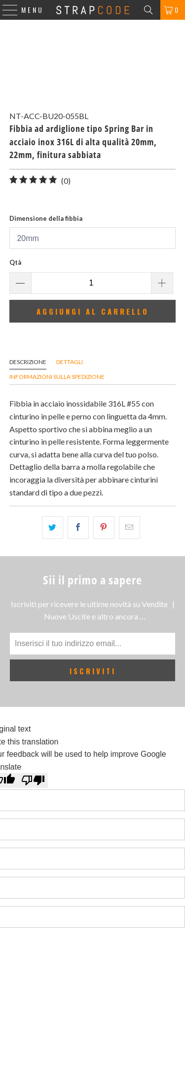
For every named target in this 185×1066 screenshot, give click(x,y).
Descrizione (27, 362)
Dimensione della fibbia (45, 218)
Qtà (15, 262)
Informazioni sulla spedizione (57, 376)
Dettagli (69, 362)
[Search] (148, 10)
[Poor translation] (33, 780)
